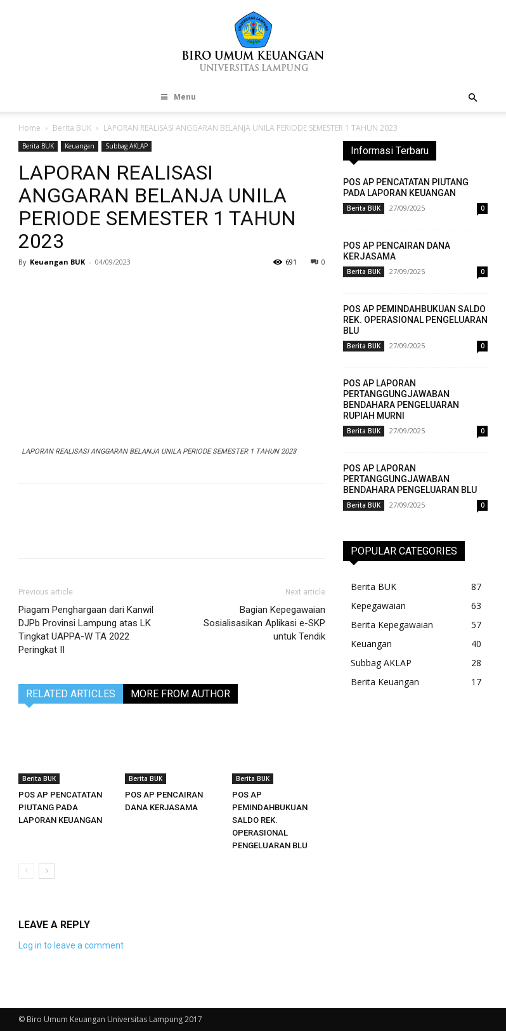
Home (29, 127)
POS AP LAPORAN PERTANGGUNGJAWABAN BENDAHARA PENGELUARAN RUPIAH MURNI (401, 399)
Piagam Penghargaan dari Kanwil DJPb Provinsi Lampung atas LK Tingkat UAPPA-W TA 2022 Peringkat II (85, 629)
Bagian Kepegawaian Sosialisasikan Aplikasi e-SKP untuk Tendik (264, 623)
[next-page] (47, 871)
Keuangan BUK (57, 261)
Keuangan (79, 145)
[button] (472, 98)
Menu (177, 96)
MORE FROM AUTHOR (180, 694)
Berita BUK (72, 127)
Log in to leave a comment (71, 945)
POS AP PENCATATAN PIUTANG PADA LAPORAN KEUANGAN (60, 807)
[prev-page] (26, 871)
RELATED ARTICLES (70, 694)
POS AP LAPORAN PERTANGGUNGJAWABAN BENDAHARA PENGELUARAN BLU (410, 479)
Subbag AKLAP (126, 145)
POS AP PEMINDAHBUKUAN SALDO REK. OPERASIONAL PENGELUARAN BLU (270, 820)
